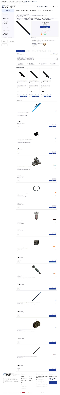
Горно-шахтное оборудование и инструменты (8, 22)
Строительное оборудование (8, 34)
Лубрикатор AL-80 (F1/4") (20, 220)
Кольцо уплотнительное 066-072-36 (22, 193)
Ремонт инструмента (47, 10)
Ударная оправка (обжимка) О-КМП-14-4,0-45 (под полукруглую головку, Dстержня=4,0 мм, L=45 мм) (22, 81)
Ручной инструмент (8, 30)
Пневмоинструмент (8, 18)
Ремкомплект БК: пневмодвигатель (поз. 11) (24, 166)
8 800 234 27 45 (44, 6)
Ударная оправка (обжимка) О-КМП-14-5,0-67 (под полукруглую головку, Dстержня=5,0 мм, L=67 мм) (46, 81)
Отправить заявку (27, 1)
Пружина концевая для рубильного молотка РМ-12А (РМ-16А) (26, 329)
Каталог (8, 10)
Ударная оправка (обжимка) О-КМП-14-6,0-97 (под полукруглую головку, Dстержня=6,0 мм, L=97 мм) (34, 81)
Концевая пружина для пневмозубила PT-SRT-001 (24, 139)
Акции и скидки (24, 10)
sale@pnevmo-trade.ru (19, 1)
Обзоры (39, 10)
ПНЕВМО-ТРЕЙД (55, 53)
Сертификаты (33, 10)
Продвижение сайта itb (39, 392)
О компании (24, 374)
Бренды (18, 10)
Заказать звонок (34, 1)
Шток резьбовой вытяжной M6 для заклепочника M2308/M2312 (27, 356)
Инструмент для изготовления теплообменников (8, 14)
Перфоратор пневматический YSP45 (22, 112)
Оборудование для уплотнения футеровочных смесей (8, 26)
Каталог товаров (40, 374)
